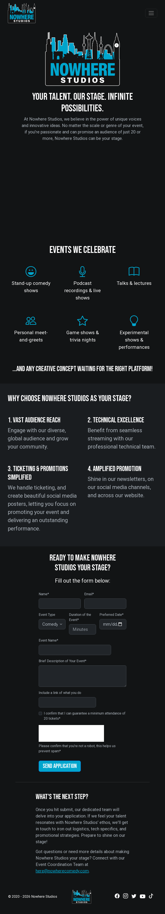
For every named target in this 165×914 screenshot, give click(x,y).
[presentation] (71, 733)
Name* (44, 594)
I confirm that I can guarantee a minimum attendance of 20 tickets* (84, 716)
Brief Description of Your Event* (62, 661)
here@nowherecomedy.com (62, 870)
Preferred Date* (111, 615)
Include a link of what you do (60, 693)
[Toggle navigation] (151, 13)
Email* (89, 594)
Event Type (47, 615)
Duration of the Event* (80, 617)
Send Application (60, 766)
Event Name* (48, 640)
